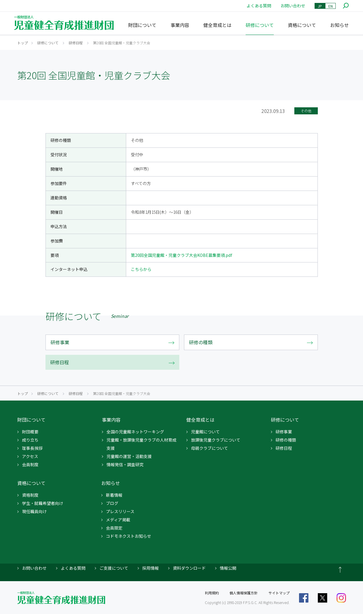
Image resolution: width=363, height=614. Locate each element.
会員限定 (114, 528)
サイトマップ (279, 592)
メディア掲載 (118, 520)
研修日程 (76, 42)
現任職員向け (34, 511)
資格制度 (30, 495)
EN (330, 6)
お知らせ (339, 24)
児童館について (205, 432)
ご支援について (113, 568)
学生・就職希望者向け (42, 503)
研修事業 (284, 432)
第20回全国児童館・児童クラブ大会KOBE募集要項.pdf (181, 255)
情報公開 (228, 568)
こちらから (141, 269)
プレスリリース (120, 511)
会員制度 (30, 464)
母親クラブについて (209, 448)
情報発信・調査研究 (125, 464)
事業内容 (179, 24)
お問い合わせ (293, 6)
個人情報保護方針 (243, 592)
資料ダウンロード (189, 568)
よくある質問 (258, 6)
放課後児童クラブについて (215, 440)
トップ (22, 42)
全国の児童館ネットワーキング (135, 432)
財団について (142, 24)
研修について (260, 24)
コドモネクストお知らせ (128, 536)
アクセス (30, 456)
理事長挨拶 (32, 448)
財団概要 (30, 432)
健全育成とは (217, 24)
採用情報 (150, 568)
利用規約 (212, 592)
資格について (302, 24)
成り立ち (30, 440)
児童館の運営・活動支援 (129, 456)
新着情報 (114, 495)
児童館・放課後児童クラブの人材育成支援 (141, 444)
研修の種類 (286, 440)
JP (320, 6)
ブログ (112, 503)
